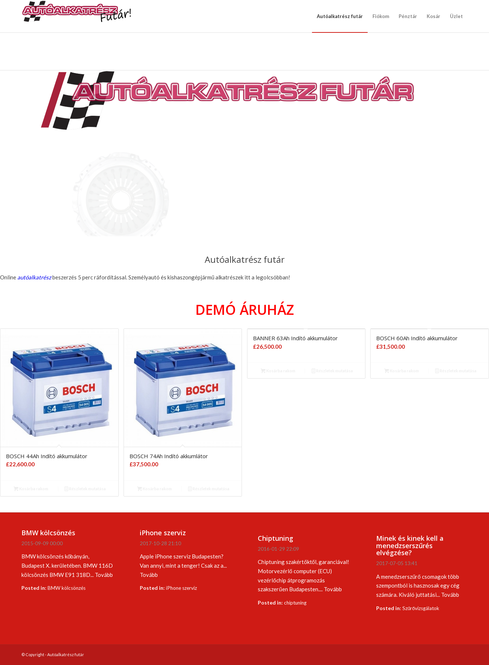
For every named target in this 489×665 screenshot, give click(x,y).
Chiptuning (275, 538)
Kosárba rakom (31, 488)
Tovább (104, 574)
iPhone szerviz (163, 532)
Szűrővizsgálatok (420, 608)
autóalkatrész (34, 277)
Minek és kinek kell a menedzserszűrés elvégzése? (410, 545)
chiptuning (295, 603)
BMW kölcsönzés (48, 532)
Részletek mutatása (85, 488)
